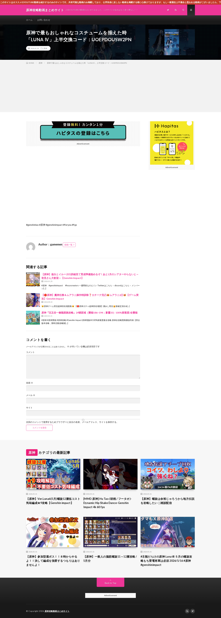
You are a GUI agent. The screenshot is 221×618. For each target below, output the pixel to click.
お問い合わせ (43, 20)
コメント (30, 352)
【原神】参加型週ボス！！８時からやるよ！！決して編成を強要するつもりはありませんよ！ (53, 560)
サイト (29, 408)
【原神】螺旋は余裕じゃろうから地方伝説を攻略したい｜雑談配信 (168, 501)
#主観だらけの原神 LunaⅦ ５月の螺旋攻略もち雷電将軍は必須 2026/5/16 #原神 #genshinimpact (166, 560)
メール (30, 395)
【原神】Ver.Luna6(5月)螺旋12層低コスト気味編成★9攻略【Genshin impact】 (53, 501)
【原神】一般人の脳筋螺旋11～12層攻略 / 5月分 (110, 558)
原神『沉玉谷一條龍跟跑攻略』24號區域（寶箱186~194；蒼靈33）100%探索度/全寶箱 (89, 312)
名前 (29, 383)
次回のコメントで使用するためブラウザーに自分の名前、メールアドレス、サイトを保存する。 (72, 422)
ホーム (29, 20)
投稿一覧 (68, 244)
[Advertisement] (110, 87)
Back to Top (110, 583)
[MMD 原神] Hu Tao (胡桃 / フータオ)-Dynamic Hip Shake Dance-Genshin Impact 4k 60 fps (107, 503)
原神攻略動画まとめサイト (57, 611)
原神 (45, 48)
